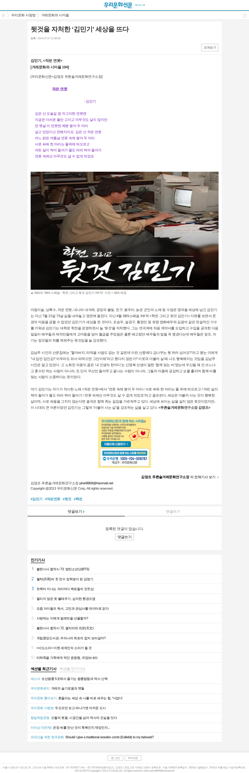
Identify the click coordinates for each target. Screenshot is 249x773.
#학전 (78, 499)
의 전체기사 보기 (178, 477)
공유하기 (244, 15)
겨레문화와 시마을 (55, 15)
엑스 (42, 47)
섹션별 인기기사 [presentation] (72, 669)
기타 (58, 47)
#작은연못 (52, 499)
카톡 (50, 47)
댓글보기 (76, 511)
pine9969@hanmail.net (96, 483)
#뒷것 (67, 499)
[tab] (43, 669)
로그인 (115, 758)
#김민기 (36, 499)
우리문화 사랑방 (23, 15)
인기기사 (38, 560)
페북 (34, 47)
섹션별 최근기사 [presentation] (44, 669)
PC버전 (133, 758)
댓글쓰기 (173, 511)
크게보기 (209, 47)
